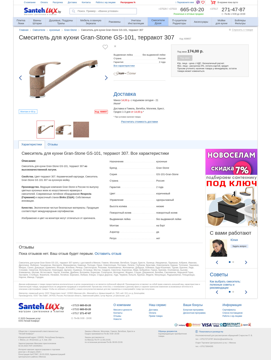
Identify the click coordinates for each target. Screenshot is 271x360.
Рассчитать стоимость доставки (139, 121)
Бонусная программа (193, 310)
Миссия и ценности (123, 310)
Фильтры (240, 20)
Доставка (72, 2)
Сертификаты (229, 310)
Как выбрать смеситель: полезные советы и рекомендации (225, 284)
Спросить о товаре (242, 29)
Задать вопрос (239, 246)
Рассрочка (58, 2)
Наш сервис (157, 305)
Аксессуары (201, 21)
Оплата (44, 2)
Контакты (86, 2)
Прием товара (156, 316)
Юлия (234, 239)
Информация (231, 305)
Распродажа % (128, 2)
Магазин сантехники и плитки (40, 14)
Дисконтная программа (194, 313)
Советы (219, 274)
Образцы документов (167, 331)
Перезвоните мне (185, 2)
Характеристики (31, 144)
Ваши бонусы (193, 305)
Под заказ (185, 58)
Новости (118, 319)
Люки (21, 20)
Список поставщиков (232, 313)
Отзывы (53, 144)
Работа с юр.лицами (105, 2)
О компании (29, 2)
